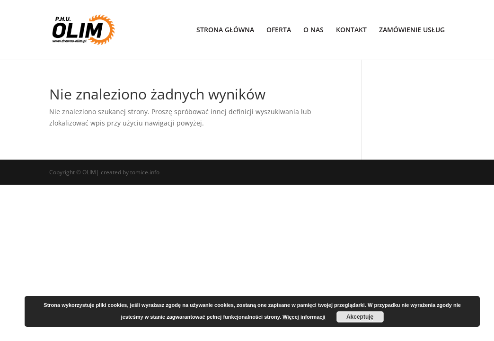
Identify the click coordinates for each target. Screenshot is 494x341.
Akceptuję (359, 317)
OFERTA (278, 30)
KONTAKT (351, 30)
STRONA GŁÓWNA (225, 30)
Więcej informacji (303, 317)
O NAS (313, 30)
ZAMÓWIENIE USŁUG (412, 30)
